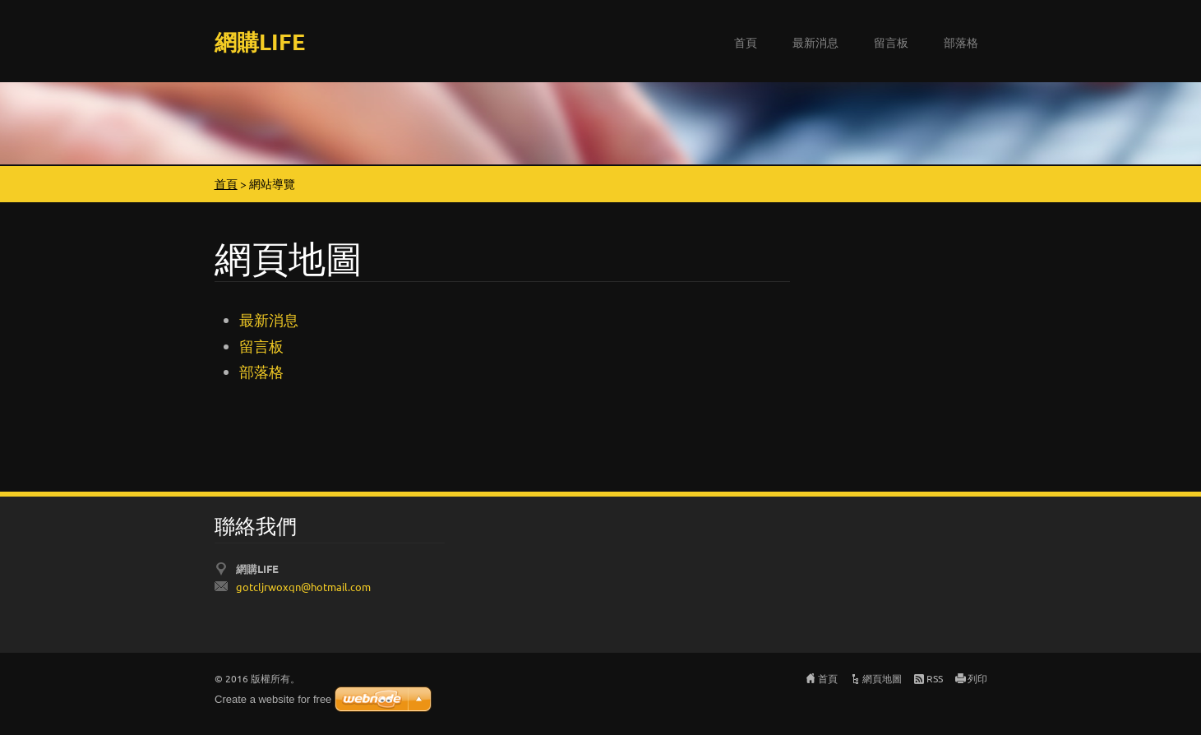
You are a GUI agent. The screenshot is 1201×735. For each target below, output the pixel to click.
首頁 (745, 42)
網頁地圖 (882, 678)
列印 (977, 678)
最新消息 (815, 42)
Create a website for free (273, 699)
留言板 (891, 42)
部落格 (961, 42)
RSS (934, 678)
